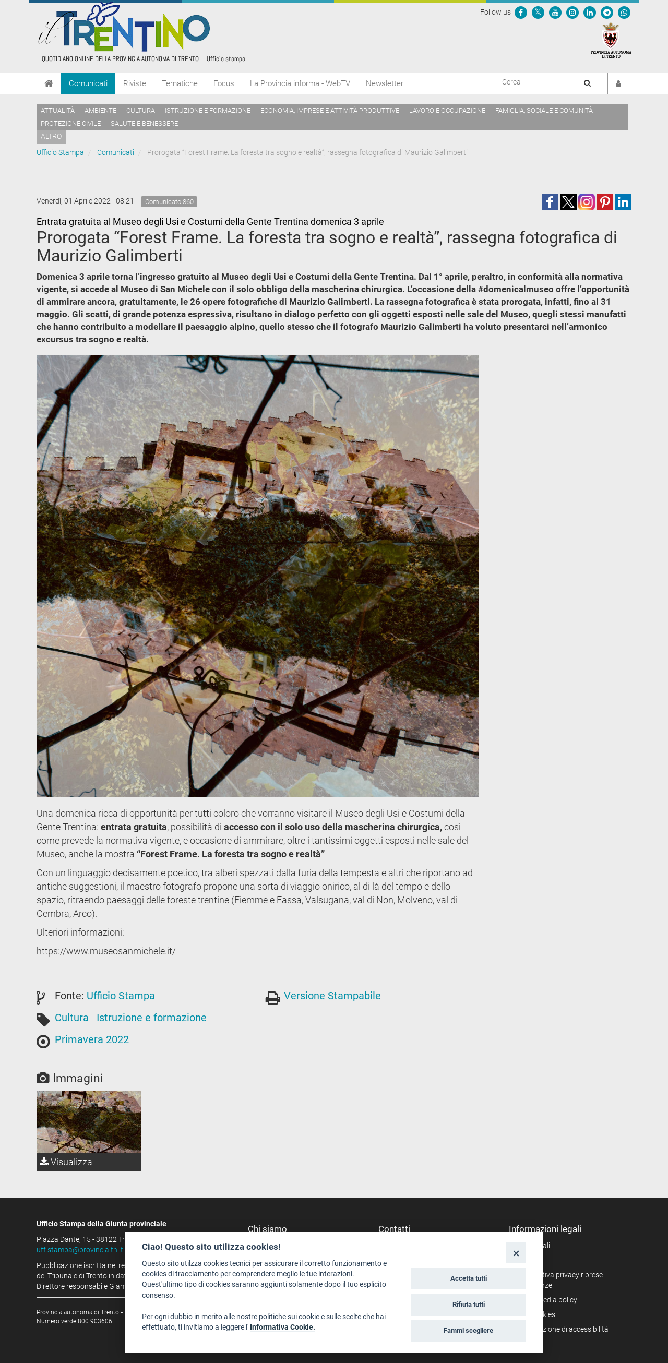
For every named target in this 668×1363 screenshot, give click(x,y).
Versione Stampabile (332, 995)
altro (51, 136)
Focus (223, 83)
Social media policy (546, 1300)
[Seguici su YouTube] (555, 12)
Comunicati (88, 83)
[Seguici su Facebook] (521, 12)
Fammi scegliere (468, 1330)
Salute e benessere (144, 123)
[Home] (49, 83)
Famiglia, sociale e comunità (544, 110)
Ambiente (100, 110)
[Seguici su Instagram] (572, 12)
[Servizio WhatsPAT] (624, 12)
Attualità (58, 110)
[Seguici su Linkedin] (589, 12)
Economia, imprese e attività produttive (329, 110)
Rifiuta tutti (468, 1304)
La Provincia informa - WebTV (300, 83)
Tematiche (180, 83)
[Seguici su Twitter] (538, 12)
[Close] (516, 1252)
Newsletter (384, 83)
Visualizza (66, 1161)
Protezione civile (71, 123)
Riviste (134, 83)
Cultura (140, 110)
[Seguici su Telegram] (607, 12)
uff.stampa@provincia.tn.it (80, 1250)
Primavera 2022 (92, 1039)
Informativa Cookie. (282, 1327)
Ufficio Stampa (60, 152)
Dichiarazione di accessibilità (562, 1329)
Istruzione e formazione (207, 110)
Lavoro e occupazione (447, 110)
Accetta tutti (468, 1278)
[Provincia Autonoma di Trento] (611, 39)
